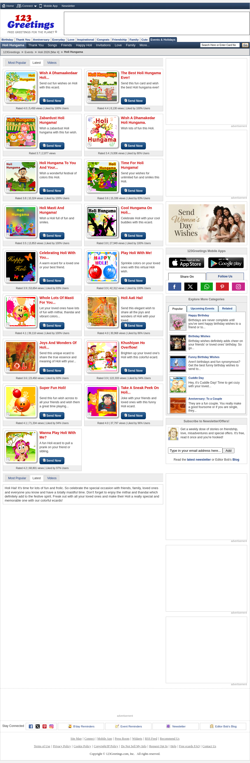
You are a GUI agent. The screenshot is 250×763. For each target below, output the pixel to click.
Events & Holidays (162, 39)
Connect (27, 5)
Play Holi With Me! (136, 253)
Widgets (137, 738)
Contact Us (209, 746)
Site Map (76, 738)
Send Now (52, 101)
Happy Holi (84, 45)
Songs (52, 45)
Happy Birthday (198, 315)
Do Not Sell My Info (133, 746)
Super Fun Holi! (52, 388)
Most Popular (17, 63)
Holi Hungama (13, 45)
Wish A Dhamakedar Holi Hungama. (138, 120)
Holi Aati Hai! (132, 298)
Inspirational (85, 39)
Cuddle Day (196, 377)
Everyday (58, 39)
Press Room (122, 738)
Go (245, 44)
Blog (235, 459)
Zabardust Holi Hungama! (51, 120)
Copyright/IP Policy (106, 746)
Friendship (119, 39)
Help (173, 746)
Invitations (103, 45)
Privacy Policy (62, 746)
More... (145, 45)
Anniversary (41, 39)
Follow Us (225, 276)
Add (228, 451)
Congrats (103, 39)
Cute (144, 39)
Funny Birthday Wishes (203, 357)
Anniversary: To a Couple (205, 398)
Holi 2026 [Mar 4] (48, 52)
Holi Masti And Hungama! (51, 210)
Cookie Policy (82, 746)
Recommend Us (169, 738)
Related (227, 308)
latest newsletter (199, 459)
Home (10, 5)
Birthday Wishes (199, 336)
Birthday (7, 39)
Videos (51, 63)
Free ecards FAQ (189, 746)
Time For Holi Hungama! (132, 165)
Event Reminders (128, 726)
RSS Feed (151, 738)
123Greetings (11, 52)
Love (71, 39)
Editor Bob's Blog (223, 726)
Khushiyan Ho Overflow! (133, 345)
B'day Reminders (81, 726)
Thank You (23, 39)
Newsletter (68, 5)
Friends (66, 45)
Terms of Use (42, 746)
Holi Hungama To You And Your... (57, 165)
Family (134, 39)
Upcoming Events (202, 308)
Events (29, 52)
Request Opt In (158, 746)
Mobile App (51, 5)
